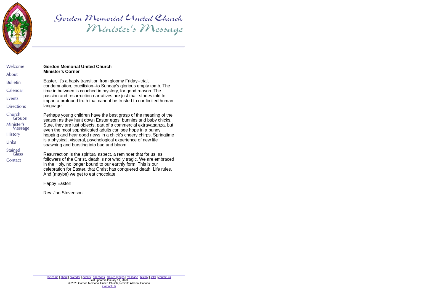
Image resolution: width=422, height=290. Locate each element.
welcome (52, 277)
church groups (115, 277)
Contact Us (109, 286)
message (132, 277)
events (87, 277)
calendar (75, 277)
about (63, 277)
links (153, 277)
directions (99, 277)
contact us (164, 277)
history (144, 277)
